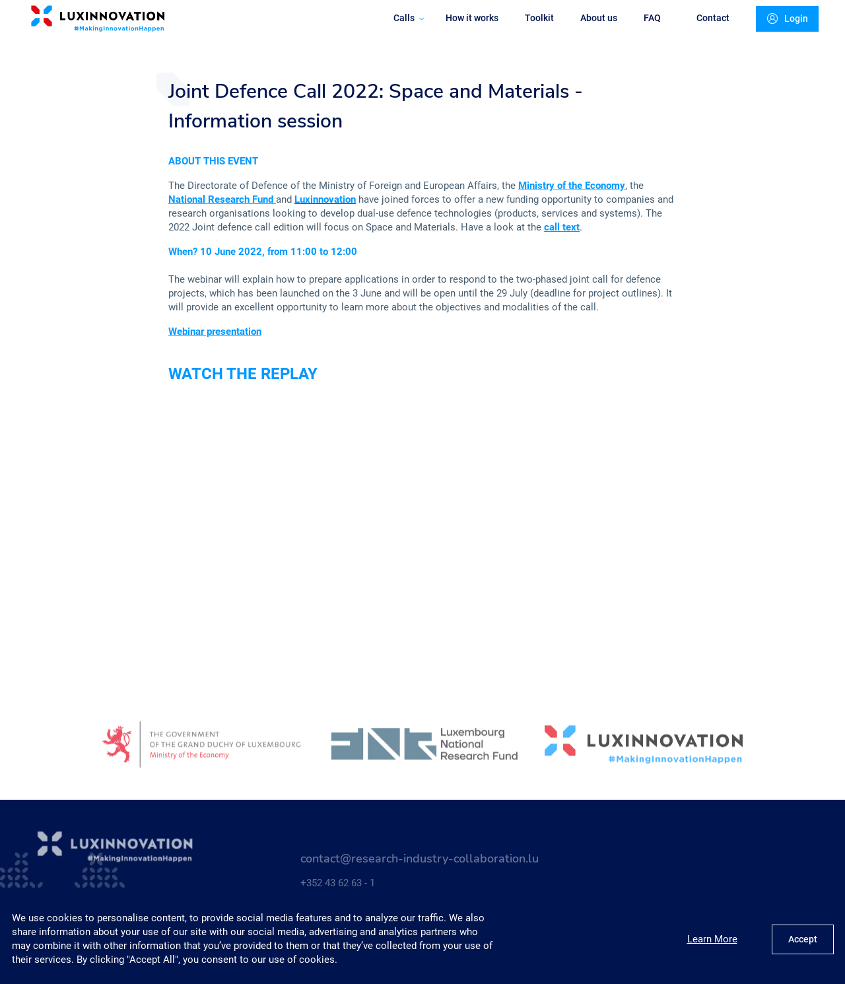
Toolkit (529, 31)
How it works (462, 31)
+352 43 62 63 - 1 (337, 888)
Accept (802, 939)
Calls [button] (399, 31)
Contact (703, 31)
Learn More (712, 939)
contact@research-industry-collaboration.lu (419, 864)
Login (777, 32)
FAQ (642, 31)
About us (588, 31)
